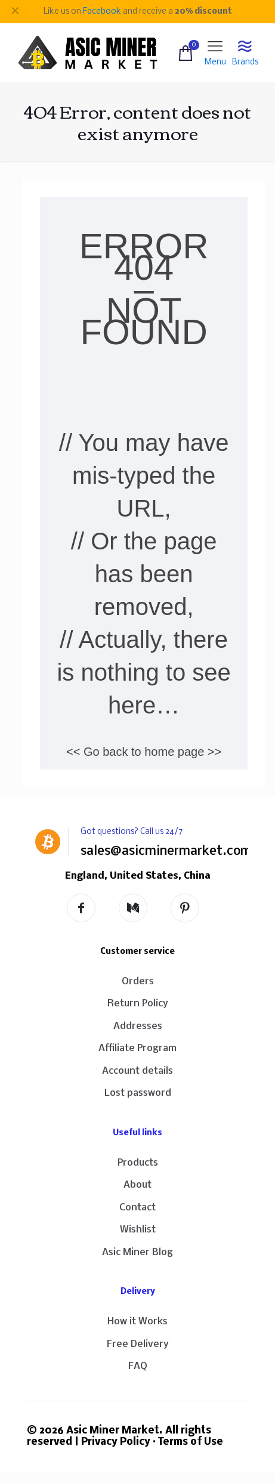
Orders (138, 982)
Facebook (102, 11)
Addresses (137, 1026)
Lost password (137, 1093)
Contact (137, 1208)
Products (138, 1163)
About (137, 1185)
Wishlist (138, 1230)
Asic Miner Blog (137, 1252)
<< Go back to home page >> (143, 751)
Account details (137, 1071)
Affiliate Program (137, 1048)
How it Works (137, 1322)
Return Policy (137, 1004)
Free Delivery (138, 1344)
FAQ (137, 1366)
